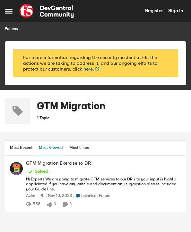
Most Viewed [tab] (51, 147)
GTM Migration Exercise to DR (58, 163)
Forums (11, 28)
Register (154, 11)
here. (88, 69)
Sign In (175, 11)
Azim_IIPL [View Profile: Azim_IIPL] (35, 195)
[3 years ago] (59, 195)
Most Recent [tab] (21, 147)
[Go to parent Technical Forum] (91, 195)
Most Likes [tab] (79, 147)
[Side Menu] (9, 11)
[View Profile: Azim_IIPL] (16, 168)
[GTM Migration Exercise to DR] (103, 184)
